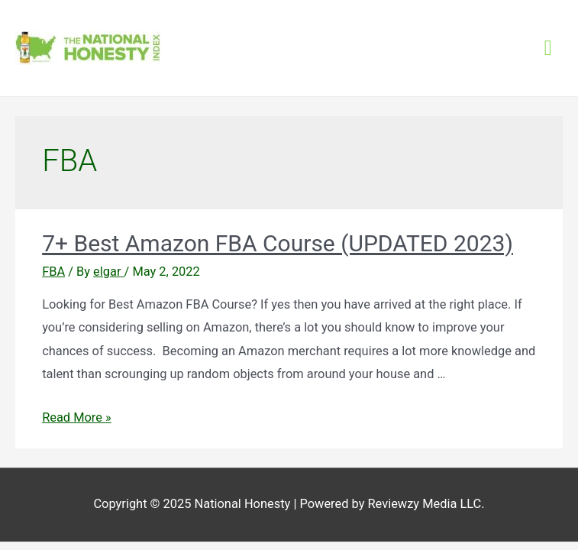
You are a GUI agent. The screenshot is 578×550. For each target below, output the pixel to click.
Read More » (76, 417)
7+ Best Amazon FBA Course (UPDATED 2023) (277, 243)
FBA (53, 271)
